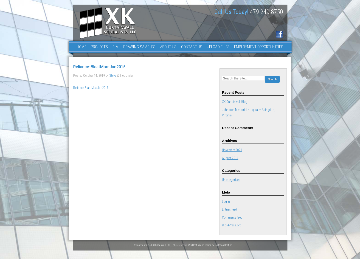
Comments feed (232, 217)
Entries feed (229, 209)
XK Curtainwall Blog (234, 102)
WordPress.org (231, 225)
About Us (168, 46)
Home (81, 46)
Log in (226, 201)
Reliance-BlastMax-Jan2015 (91, 88)
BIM (115, 46)
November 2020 (232, 150)
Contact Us (191, 46)
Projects (99, 46)
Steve (112, 75)
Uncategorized (231, 180)
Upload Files (218, 46)
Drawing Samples (139, 46)
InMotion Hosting (223, 245)
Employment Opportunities (258, 46)
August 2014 (230, 158)
